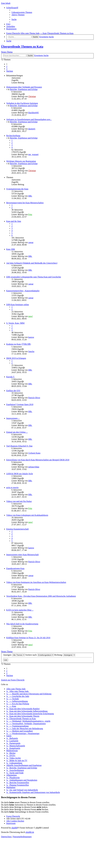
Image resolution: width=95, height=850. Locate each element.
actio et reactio (12, 487)
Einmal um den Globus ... (17, 432)
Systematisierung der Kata (17, 189)
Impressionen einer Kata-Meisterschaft (22, 554)
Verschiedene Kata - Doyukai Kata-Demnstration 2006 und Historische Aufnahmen (41, 596)
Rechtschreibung (13, 135)
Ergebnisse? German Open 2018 (19, 404)
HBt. (30, 196)
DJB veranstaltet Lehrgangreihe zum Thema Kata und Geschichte (33, 277)
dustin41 (31, 129)
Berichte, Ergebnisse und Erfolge (24, 89)
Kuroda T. (10, 377)
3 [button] (6, 69)
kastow (31, 337)
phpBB (14, 828)
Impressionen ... (13, 418)
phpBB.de (30, 832)
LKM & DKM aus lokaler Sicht (19, 474)
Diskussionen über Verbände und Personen (24, 87)
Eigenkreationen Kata (15, 568)
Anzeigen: (14, 655)
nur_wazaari (33, 154)
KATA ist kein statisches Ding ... (19, 610)
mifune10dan (33, 467)
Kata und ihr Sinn (13, 221)
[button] (9, 71)
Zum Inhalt (5, 3)
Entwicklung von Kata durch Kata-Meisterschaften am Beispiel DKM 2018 (37, 460)
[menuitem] (21, 12)
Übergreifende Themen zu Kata (22, 46)
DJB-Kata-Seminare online (17, 304)
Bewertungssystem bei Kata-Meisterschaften (25, 203)
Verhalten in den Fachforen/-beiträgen (22, 103)
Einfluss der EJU (13, 390)
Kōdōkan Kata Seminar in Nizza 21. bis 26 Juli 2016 (28, 638)
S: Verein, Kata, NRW (15, 323)
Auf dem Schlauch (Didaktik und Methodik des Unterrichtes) (31, 263)
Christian (32, 96)
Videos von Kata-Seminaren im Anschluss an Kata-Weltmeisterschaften (36, 582)
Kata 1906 (10, 249)
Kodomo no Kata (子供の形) (18, 344)
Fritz (30, 214)
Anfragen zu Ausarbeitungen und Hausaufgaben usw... (29, 119)
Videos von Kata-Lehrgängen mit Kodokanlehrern (27, 515)
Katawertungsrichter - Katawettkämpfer (22, 291)
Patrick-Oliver (34, 398)
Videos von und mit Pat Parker (19, 501)
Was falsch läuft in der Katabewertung (22, 624)
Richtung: (64, 655)
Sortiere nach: (39, 655)
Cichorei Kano (34, 453)
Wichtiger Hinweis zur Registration (21, 161)
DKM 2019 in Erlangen (16, 358)
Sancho (31, 351)
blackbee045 (33, 113)
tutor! (30, 316)
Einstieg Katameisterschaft (17, 529)
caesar (30, 242)
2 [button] (6, 66)
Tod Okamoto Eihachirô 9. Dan (19, 446)
